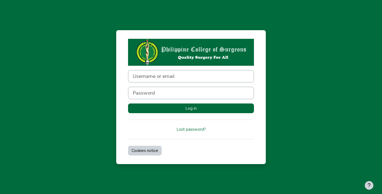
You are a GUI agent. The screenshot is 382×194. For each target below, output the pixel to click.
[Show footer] (369, 185)
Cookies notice (145, 150)
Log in (191, 108)
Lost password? (191, 129)
